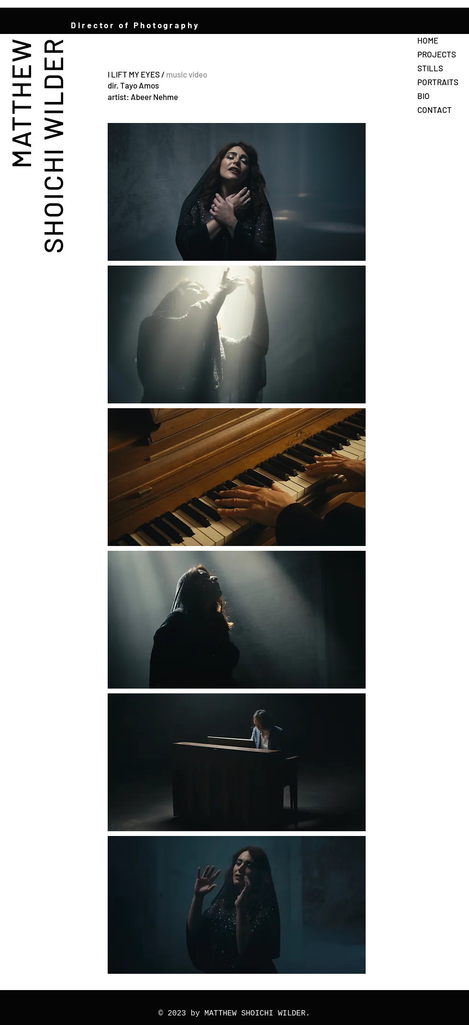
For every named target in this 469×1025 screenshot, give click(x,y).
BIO (423, 95)
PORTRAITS (437, 82)
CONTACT (434, 109)
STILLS (430, 68)
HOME (427, 40)
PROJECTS (436, 54)
